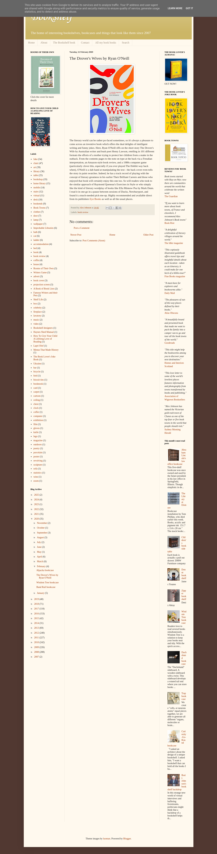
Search (125, 42)
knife (35, 432)
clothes (36, 212)
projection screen (41, 284)
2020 (37, 518)
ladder (36, 240)
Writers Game (40, 272)
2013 (37, 628)
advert (36, 276)
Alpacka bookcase (45, 570)
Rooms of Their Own (43, 268)
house (36, 264)
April (40, 556)
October (41, 528)
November (42, 523)
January (41, 593)
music (36, 319)
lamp (35, 220)
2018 (37, 604)
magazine (38, 440)
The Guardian (171, 196)
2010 (37, 642)
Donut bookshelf (184, 573)
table (35, 175)
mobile (36, 187)
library (36, 171)
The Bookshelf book (64, 42)
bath (35, 232)
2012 (37, 633)
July (39, 542)
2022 (37, 509)
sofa (35, 468)
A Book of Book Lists (43, 288)
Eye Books (95, 198)
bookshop (38, 179)
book (35, 252)
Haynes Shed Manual (43, 332)
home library (39, 183)
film (35, 424)
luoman (106, 838)
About (44, 42)
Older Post (148, 235)
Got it (189, 8)
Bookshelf (51, 17)
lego (35, 436)
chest (35, 404)
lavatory (37, 315)
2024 (37, 499)
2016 (37, 613)
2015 (37, 618)
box (35, 303)
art (34, 167)
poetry (36, 448)
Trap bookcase (184, 696)
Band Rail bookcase (45, 587)
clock (36, 408)
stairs (36, 191)
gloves (36, 428)
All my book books (105, 42)
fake (35, 159)
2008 (37, 652)
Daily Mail (170, 293)
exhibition (38, 420)
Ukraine (37, 363)
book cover (38, 280)
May (39, 552)
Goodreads (170, 343)
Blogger (127, 838)
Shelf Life (38, 299)
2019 (37, 599)
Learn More (175, 8)
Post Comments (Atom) (94, 240)
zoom (36, 481)
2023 (37, 504)
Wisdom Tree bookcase (47, 582)
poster (36, 456)
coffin (36, 260)
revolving (38, 460)
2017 (37, 608)
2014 (37, 623)
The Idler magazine (174, 243)
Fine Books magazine (175, 276)
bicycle (36, 371)
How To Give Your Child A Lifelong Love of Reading (45, 339)
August (40, 537)
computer (37, 416)
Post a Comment (82, 228)
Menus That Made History (46, 350)
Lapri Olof (38, 345)
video (36, 324)
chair (35, 163)
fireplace (37, 311)
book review (83, 212)
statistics (37, 472)
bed (35, 248)
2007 (37, 656)
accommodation (41, 244)
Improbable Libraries (43, 228)
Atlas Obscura (171, 313)
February (41, 566)
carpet (36, 392)
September (42, 532)
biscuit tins (38, 379)
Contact (85, 42)
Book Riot (169, 223)
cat (34, 236)
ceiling (36, 400)
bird (35, 375)
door (35, 215)
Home (31, 42)
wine (35, 477)
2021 (37, 514)
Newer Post (75, 235)
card (35, 388)
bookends (38, 203)
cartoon (37, 396)
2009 (37, 647)
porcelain (37, 452)
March (40, 561)
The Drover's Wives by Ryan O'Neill (47, 576)
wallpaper (38, 224)
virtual (36, 195)
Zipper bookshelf (184, 594)
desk (35, 199)
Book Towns (39, 207)
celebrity (37, 307)
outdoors (37, 444)
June (39, 547)
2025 (37, 495)
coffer (36, 412)
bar (34, 367)
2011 (36, 637)
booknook (38, 384)
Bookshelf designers (43, 328)
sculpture (37, 464)
